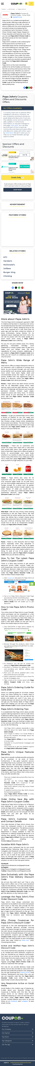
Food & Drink (25, 972)
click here (14, 125)
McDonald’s (9, 265)
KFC (5, 257)
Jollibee (7, 268)
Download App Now (18, 1064)
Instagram (24, 1001)
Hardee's (7, 261)
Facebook (14, 1001)
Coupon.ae (10, 578)
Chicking (7, 276)
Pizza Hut (25, 940)
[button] (15, 152)
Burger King (9, 272)
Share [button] (28, 151)
